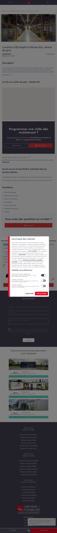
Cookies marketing (25, 286)
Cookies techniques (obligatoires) (25, 275)
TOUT (41, 293)
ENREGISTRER (29, 293)
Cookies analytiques (25, 280)
